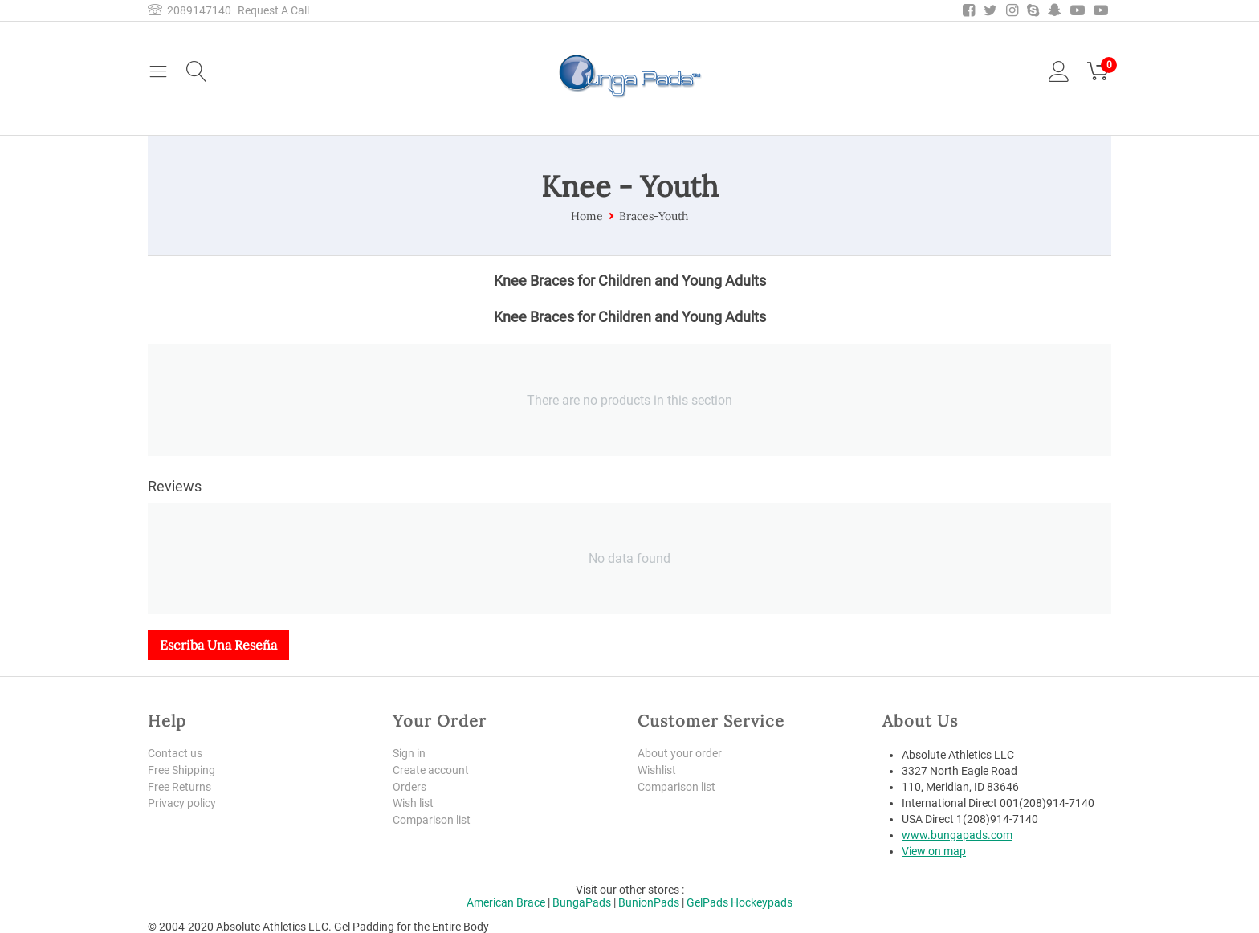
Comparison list (432, 819)
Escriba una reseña (218, 645)
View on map (934, 851)
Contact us (175, 753)
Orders (409, 786)
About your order (680, 753)
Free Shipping (181, 770)
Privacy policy (182, 803)
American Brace (506, 902)
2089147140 (189, 10)
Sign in (409, 753)
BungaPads (581, 902)
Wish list (413, 803)
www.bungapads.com (957, 835)
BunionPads (648, 902)
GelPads (707, 902)
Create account (431, 770)
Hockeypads (761, 902)
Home (587, 216)
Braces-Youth (653, 216)
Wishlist (657, 770)
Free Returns (179, 786)
